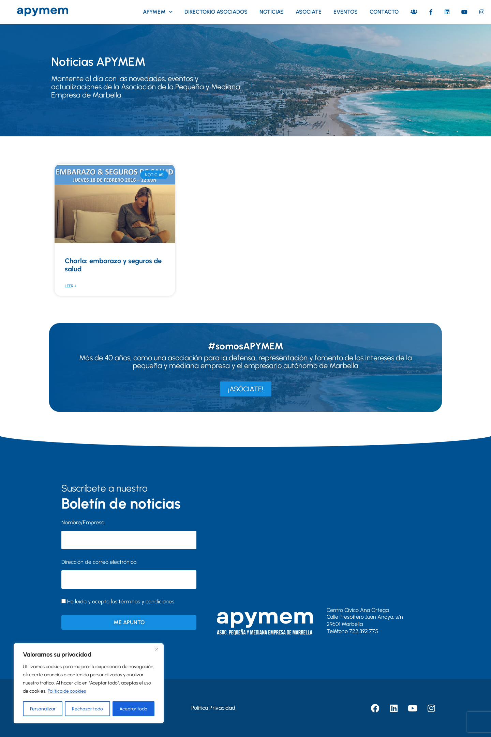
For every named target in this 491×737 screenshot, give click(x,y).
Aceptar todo (134, 708)
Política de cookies (67, 691)
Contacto (384, 12)
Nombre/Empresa (82, 522)
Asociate (309, 12)
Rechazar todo (87, 708)
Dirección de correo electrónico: (128, 574)
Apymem (158, 11)
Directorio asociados (216, 12)
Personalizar (42, 708)
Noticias (271, 12)
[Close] (156, 649)
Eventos (345, 12)
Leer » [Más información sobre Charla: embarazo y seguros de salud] (70, 286)
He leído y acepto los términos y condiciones (120, 601)
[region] (89, 683)
